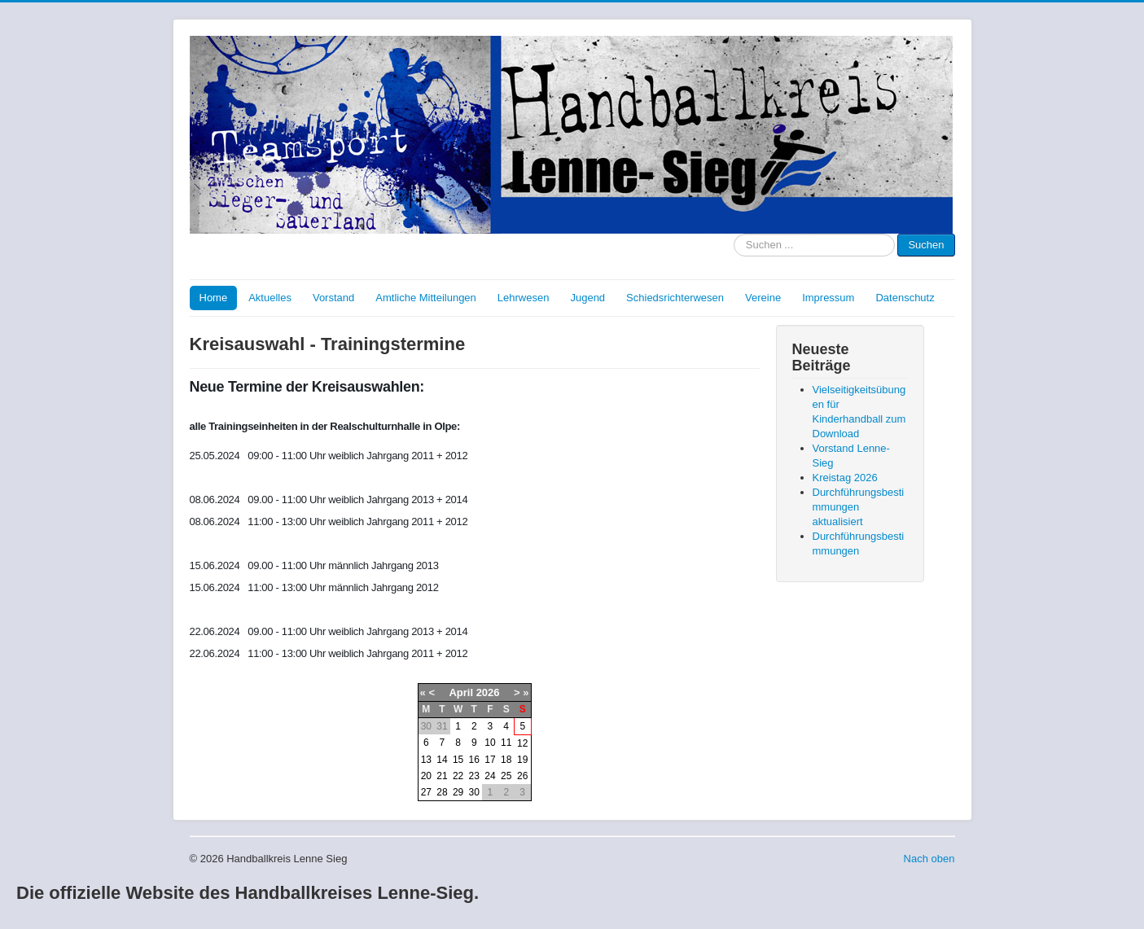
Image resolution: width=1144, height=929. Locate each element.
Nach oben (929, 858)
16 (474, 759)
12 (522, 743)
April (461, 692)
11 (506, 742)
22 (458, 776)
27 (426, 792)
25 (506, 776)
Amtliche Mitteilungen (425, 297)
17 (489, 759)
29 (458, 792)
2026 (488, 692)
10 (489, 742)
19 (522, 759)
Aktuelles (269, 297)
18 (506, 759)
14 (441, 759)
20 (426, 776)
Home (213, 297)
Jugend (587, 297)
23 (474, 776)
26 (522, 776)
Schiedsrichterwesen (675, 297)
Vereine (763, 297)
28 (441, 792)
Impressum (828, 297)
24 (489, 776)
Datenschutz (904, 297)
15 (458, 759)
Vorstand (333, 297)
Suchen (926, 245)
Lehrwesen (523, 297)
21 (441, 776)
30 (474, 792)
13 (426, 759)
